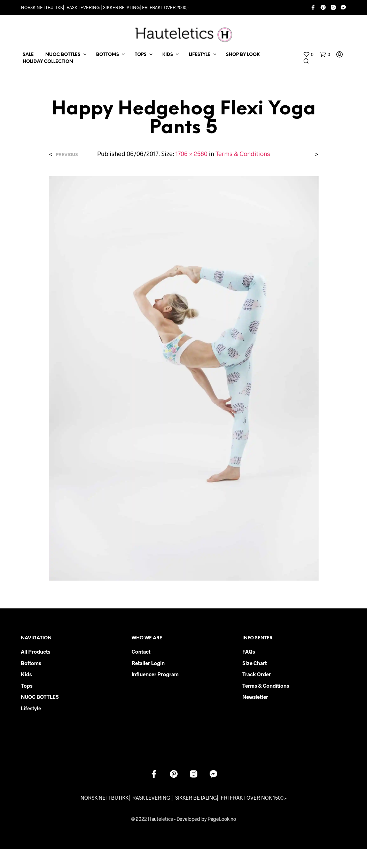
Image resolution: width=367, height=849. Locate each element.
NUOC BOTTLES (62, 54)
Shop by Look (243, 54)
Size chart (254, 663)
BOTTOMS (107, 54)
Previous (67, 154)
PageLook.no (222, 819)
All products (35, 651)
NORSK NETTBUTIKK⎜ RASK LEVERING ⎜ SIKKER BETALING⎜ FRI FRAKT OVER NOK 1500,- (183, 797)
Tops (26, 685)
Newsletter (255, 697)
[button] (308, 54)
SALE (28, 54)
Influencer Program (155, 674)
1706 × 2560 (191, 153)
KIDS (167, 54)
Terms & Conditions (243, 153)
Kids (26, 674)
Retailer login (148, 663)
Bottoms (31, 663)
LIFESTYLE (199, 54)
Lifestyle (31, 708)
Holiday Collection (48, 61)
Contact (141, 651)
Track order (256, 674)
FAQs (248, 651)
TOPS (141, 54)
